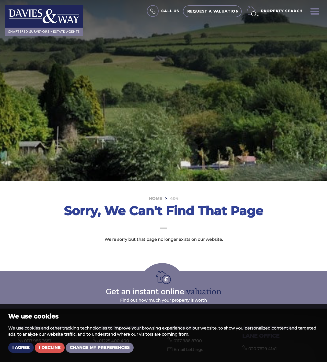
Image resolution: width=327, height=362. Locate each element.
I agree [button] (21, 347)
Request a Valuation (213, 11)
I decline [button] (50, 347)
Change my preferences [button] (100, 347)
